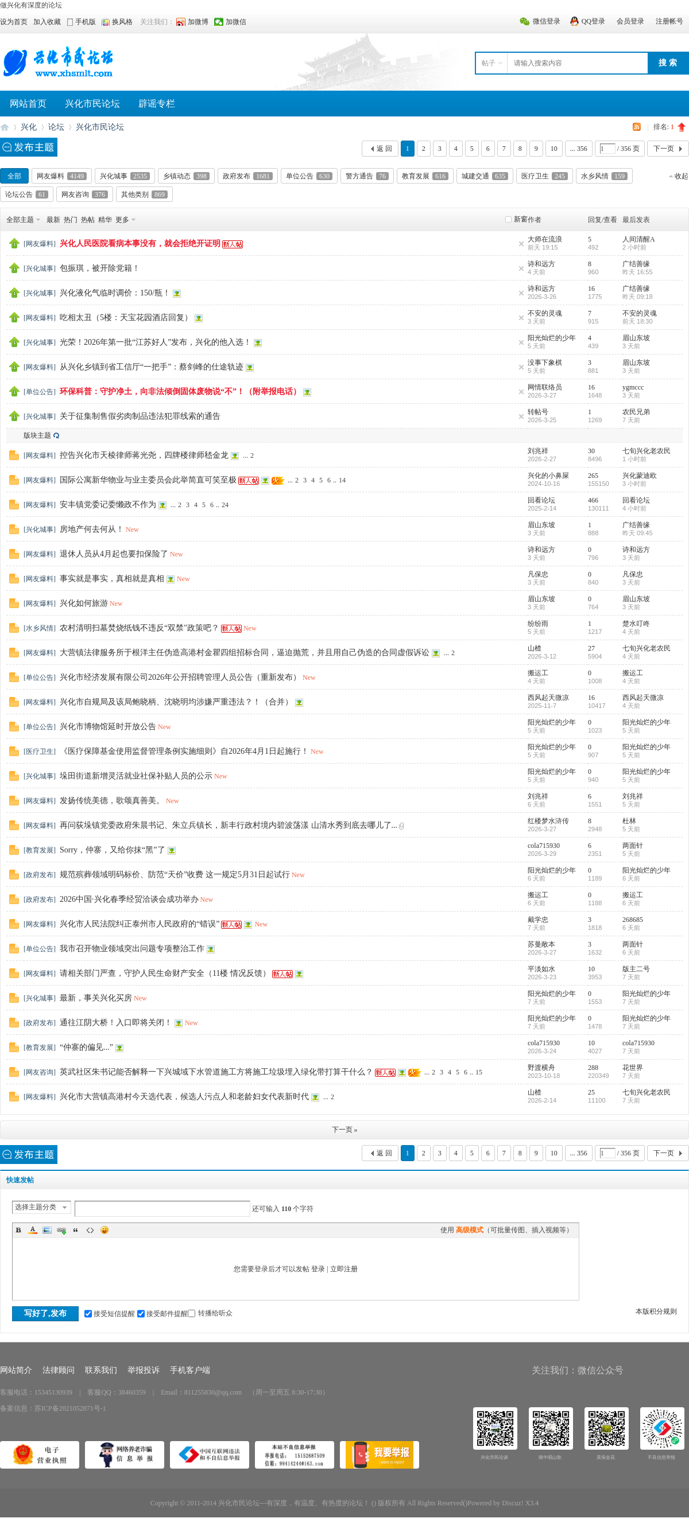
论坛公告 (26, 194)
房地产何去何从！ (92, 529)
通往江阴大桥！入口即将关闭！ (116, 1022)
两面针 (632, 846)
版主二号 (636, 969)
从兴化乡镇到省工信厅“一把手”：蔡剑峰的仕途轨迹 (151, 367)
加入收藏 (47, 22)
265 (593, 476)
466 (593, 500)
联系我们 (101, 1370)
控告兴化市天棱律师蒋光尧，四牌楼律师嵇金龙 (144, 455)
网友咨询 (84, 194)
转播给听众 (210, 1313)
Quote (76, 1230)
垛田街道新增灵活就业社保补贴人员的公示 (136, 776)
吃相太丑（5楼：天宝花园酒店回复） (126, 317)
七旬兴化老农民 (646, 451)
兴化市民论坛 (92, 103)
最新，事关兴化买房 (96, 998)
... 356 (578, 149)
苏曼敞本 (541, 944)
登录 (318, 1269)
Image (47, 1230)
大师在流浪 (545, 239)
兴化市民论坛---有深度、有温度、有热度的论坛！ (4, 127)
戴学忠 (538, 920)
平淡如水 (541, 969)
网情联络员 (545, 387)
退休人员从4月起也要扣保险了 (114, 554)
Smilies (104, 1230)
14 (342, 480)
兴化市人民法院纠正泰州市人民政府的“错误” (139, 924)
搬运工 (538, 673)
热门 (71, 220)
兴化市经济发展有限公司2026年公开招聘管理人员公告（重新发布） (180, 677)
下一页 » (345, 1130)
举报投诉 (143, 1370)
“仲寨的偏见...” (86, 1047)
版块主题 (37, 435)
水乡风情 (604, 176)
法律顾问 (58, 1370)
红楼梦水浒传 (548, 821)
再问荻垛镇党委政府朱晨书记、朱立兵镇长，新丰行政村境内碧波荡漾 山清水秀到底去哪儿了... (228, 825)
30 (591, 451)
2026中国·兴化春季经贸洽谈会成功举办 (129, 899)
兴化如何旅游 (84, 603)
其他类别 (144, 194)
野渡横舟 (541, 1068)
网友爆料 (62, 176)
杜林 (629, 821)
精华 (105, 220)
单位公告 (309, 176)
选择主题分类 (35, 1207)
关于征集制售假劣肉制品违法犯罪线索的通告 (140, 416)
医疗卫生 (544, 176)
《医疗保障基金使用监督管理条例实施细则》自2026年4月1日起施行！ (184, 751)
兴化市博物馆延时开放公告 (108, 726)
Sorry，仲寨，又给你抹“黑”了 (112, 850)
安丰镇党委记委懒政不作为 (108, 504)
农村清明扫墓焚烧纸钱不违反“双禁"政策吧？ (139, 628)
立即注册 (344, 1269)
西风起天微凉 (548, 698)
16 (591, 289)
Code (90, 1230)
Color (32, 1230)
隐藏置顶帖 (521, 243)
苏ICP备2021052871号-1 (70, 1408)
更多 (122, 220)
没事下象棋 (545, 363)
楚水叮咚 (636, 624)
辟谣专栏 (156, 103)
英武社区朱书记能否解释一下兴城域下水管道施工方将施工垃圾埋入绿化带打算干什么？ (216, 1072)
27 (591, 648)
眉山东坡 (636, 338)
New (132, 529)
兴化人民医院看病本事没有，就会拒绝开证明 (140, 243)
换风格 (122, 22)
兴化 (29, 127)
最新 (53, 220)
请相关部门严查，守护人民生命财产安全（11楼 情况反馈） (165, 973)
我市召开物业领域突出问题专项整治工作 (132, 948)
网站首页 (28, 103)
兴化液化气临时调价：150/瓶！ (115, 293)
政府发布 (248, 176)
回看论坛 (541, 500)
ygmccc (633, 387)
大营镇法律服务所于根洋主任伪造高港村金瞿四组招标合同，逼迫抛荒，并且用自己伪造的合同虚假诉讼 (244, 652)
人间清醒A (638, 239)
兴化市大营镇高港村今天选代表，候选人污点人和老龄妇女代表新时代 (184, 1096)
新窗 (521, 219)
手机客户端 (190, 1370)
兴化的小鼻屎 (548, 476)
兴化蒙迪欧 (639, 476)
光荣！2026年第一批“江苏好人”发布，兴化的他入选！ (155, 342)
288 (593, 1068)
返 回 (384, 149)
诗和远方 (541, 264)
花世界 (632, 1068)
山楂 (534, 648)
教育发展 (425, 176)
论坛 (56, 127)
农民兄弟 (636, 412)
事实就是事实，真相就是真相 (112, 578)
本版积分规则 (656, 1311)
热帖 (88, 220)
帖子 (489, 63)
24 (225, 505)
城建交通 (485, 176)
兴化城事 (125, 176)
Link (61, 1230)
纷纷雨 (538, 624)
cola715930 (544, 846)
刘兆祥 (538, 451)
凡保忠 (538, 574)
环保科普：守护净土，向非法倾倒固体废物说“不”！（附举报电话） (180, 391)
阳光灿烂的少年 (552, 338)
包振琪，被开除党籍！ (100, 268)
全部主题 (20, 220)
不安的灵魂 (545, 313)
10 (554, 149)
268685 (632, 920)
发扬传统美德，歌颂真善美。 (112, 800)
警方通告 (367, 176)
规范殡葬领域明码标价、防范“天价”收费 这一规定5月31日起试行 (175, 874)
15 (478, 1072)
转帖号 (538, 412)
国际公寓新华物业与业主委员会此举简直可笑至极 (148, 480)
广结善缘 (636, 264)
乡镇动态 (186, 176)
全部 (14, 176)
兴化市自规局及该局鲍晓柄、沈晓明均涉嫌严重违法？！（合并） (176, 702)
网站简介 (16, 1370)
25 (591, 1092)
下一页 (663, 149)
